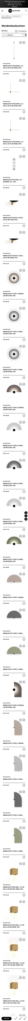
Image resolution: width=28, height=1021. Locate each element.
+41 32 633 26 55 (15, 3)
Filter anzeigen (21, 31)
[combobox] (11, 35)
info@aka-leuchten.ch (15, 5)
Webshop (8, 15)
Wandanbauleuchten (6, 18)
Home (2, 15)
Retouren (14, 6)
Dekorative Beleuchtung (6, 16)
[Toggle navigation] (2, 10)
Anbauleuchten (16, 16)
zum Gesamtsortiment (15, 15)
